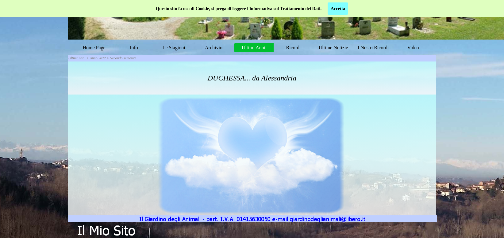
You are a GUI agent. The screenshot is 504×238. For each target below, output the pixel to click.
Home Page (94, 47)
